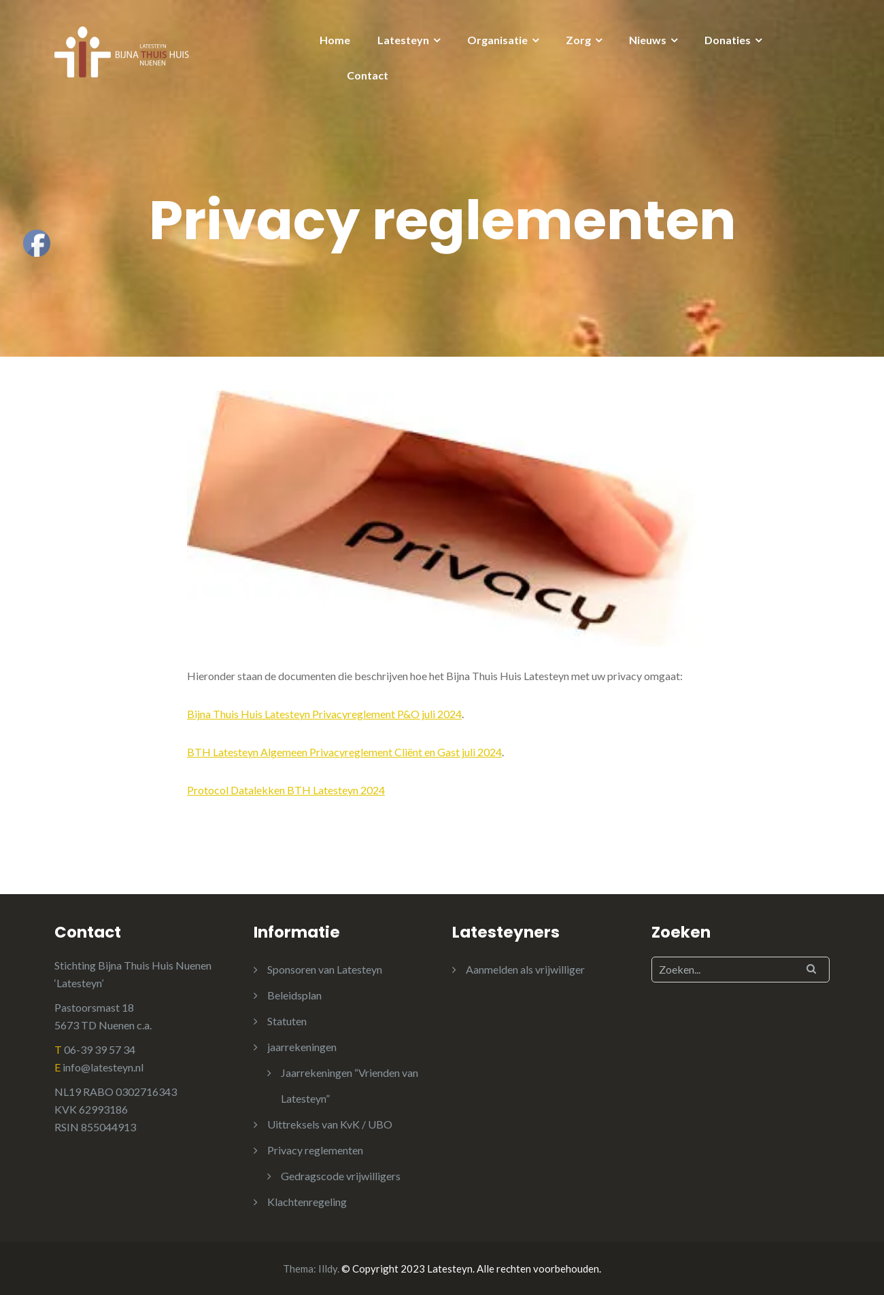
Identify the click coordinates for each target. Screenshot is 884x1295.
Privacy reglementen (315, 1149)
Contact (367, 75)
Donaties (727, 39)
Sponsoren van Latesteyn (324, 969)
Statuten (287, 1020)
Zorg (578, 39)
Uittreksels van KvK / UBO (329, 1124)
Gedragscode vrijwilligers (341, 1175)
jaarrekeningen (302, 1046)
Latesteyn (403, 39)
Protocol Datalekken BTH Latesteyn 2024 (286, 789)
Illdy (327, 1268)
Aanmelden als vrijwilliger (525, 969)
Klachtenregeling (307, 1201)
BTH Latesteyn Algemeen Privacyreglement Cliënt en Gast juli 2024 (344, 751)
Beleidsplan (294, 995)
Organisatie (497, 39)
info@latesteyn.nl (103, 1067)
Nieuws (647, 39)
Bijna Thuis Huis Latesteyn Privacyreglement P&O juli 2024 (324, 713)
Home (335, 39)
